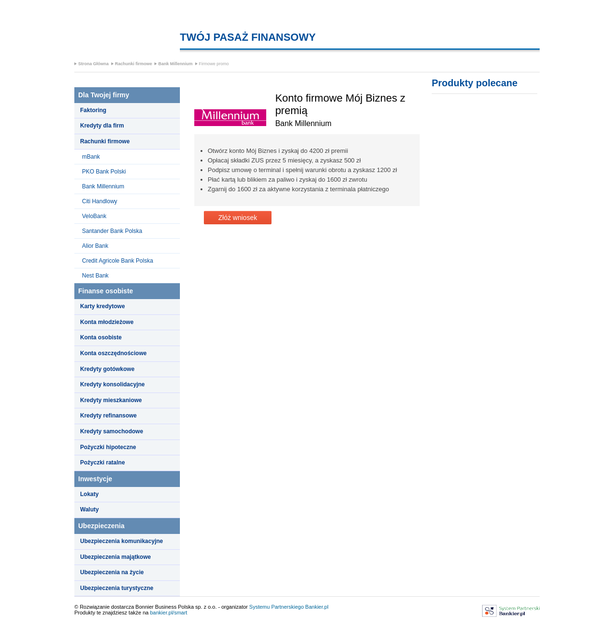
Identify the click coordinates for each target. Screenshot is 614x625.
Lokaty (89, 494)
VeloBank (94, 216)
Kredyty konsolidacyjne (112, 384)
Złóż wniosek (237, 217)
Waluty (89, 509)
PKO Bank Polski (104, 171)
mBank (91, 156)
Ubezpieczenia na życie (112, 572)
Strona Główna (93, 63)
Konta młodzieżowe (106, 322)
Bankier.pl (316, 607)
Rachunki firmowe (134, 63)
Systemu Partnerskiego (276, 607)
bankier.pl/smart (169, 612)
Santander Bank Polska (112, 231)
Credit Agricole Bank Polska (117, 260)
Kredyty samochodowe (111, 431)
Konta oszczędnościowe (113, 353)
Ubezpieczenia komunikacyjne (121, 541)
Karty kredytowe (102, 306)
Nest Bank (95, 275)
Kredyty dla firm (102, 125)
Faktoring (93, 110)
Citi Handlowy (99, 201)
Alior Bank (95, 246)
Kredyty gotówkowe (107, 369)
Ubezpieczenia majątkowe (115, 557)
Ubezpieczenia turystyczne (117, 588)
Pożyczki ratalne (102, 462)
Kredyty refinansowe (108, 415)
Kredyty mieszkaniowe (111, 400)
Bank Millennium (175, 63)
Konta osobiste (101, 337)
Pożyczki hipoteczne (108, 447)
